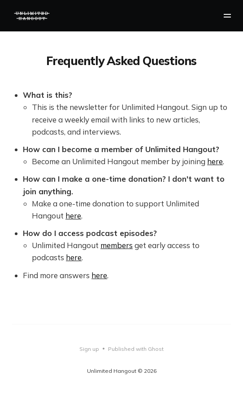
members (116, 245)
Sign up (89, 348)
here (215, 161)
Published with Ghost (136, 348)
